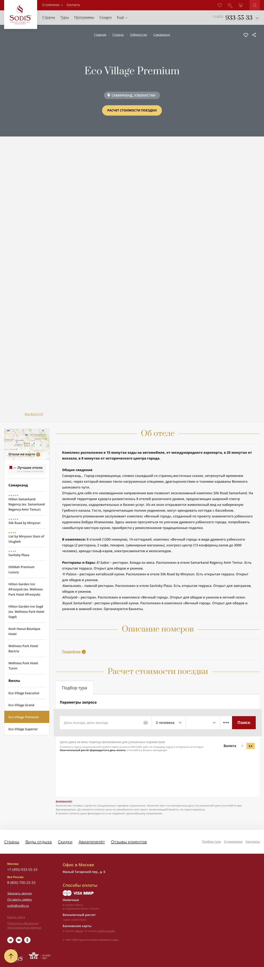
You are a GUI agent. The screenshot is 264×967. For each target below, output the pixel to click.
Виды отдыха (38, 842)
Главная (100, 35)
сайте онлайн (107, 931)
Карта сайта (16, 917)
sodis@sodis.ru (18, 906)
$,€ (250, 746)
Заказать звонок (19, 893)
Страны (118, 35)
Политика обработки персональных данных (24, 925)
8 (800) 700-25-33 (21, 882)
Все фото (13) (34, 414)
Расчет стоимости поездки (132, 110)
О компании (51, 5)
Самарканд (161, 35)
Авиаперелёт (92, 842)
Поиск (243, 722)
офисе (79, 931)
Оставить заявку (19, 900)
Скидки (65, 842)
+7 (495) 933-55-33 (22, 869)
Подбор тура (211, 842)
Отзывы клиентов (129, 842)
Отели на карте (21, 454)
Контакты (253, 842)
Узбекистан (138, 35)
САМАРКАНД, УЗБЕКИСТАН (134, 95)
